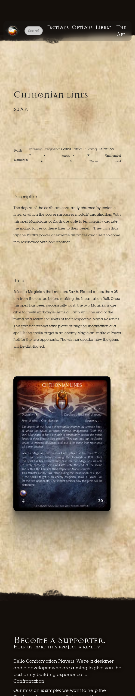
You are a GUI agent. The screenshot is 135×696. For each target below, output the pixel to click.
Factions (58, 27)
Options (82, 27)
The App (121, 31)
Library (102, 27)
